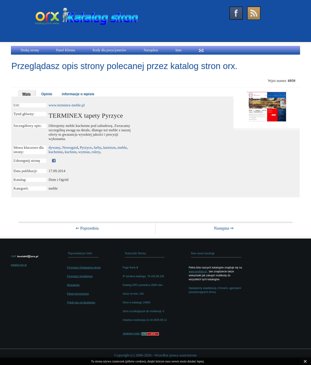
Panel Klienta (65, 50)
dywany (54, 147)
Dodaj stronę (30, 50)
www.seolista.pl (198, 271)
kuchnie (71, 152)
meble (122, 147)
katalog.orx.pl (18, 264)
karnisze (109, 147)
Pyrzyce (86, 147)
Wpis (26, 94)
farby (97, 147)
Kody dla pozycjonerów (109, 50)
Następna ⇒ (224, 228)
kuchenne (56, 152)
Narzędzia (151, 50)
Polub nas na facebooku (81, 302)
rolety (95, 152)
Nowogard (70, 147)
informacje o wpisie (78, 94)
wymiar (84, 152)
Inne (178, 50)
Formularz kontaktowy (80, 276)
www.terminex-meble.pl (67, 105)
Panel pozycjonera (78, 293)
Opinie (46, 94)
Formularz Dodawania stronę (84, 267)
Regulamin (73, 285)
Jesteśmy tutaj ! (132, 333)
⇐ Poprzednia (87, 228)
